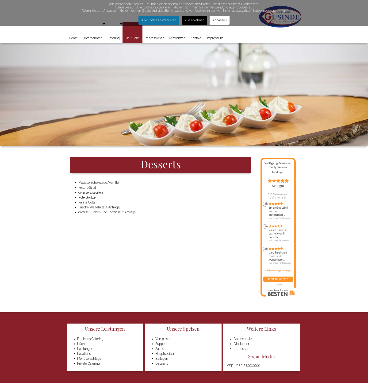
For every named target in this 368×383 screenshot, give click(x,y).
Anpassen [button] (219, 20)
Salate (159, 349)
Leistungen (85, 349)
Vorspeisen (163, 339)
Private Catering (88, 363)
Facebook (253, 365)
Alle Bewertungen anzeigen (278, 270)
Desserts (161, 363)
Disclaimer (241, 344)
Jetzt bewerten (278, 279)
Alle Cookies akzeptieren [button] (158, 20)
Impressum (242, 349)
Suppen (160, 344)
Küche (81, 344)
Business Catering (90, 339)
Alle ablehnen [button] (194, 20)
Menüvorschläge (89, 358)
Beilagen (161, 358)
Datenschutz (243, 339)
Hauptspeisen (165, 354)
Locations (84, 354)
